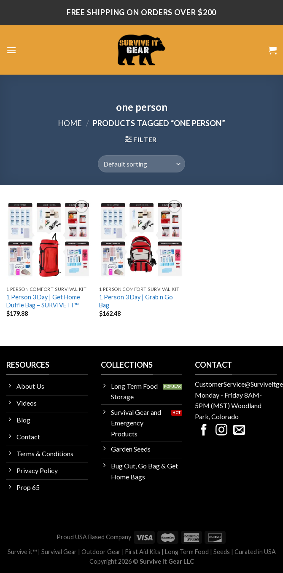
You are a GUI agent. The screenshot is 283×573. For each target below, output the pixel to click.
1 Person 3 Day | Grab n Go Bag (136, 301)
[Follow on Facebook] (204, 430)
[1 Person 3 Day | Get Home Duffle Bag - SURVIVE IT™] (48, 240)
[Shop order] (141, 163)
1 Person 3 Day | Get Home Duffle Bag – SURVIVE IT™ (43, 301)
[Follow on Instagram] (221, 430)
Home (70, 123)
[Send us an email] (239, 430)
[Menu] (11, 50)
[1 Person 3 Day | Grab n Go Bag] (141, 240)
